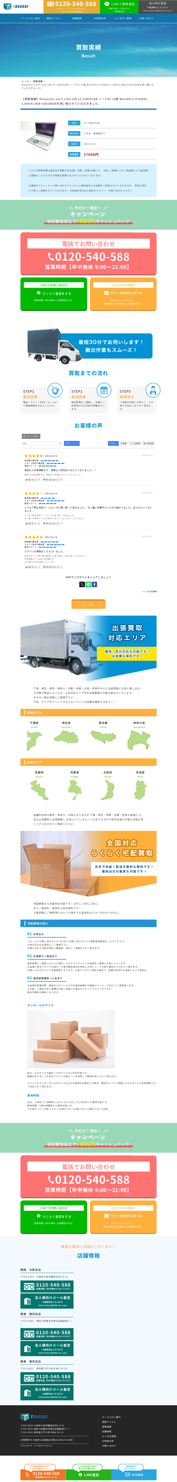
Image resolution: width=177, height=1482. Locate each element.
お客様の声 (100, 18)
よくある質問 (109, 1436)
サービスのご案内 (30, 18)
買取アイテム (54, 18)
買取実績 (106, 1426)
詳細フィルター (71, 443)
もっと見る (88, 604)
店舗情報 (77, 18)
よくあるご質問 (123, 18)
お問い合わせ (146, 18)
